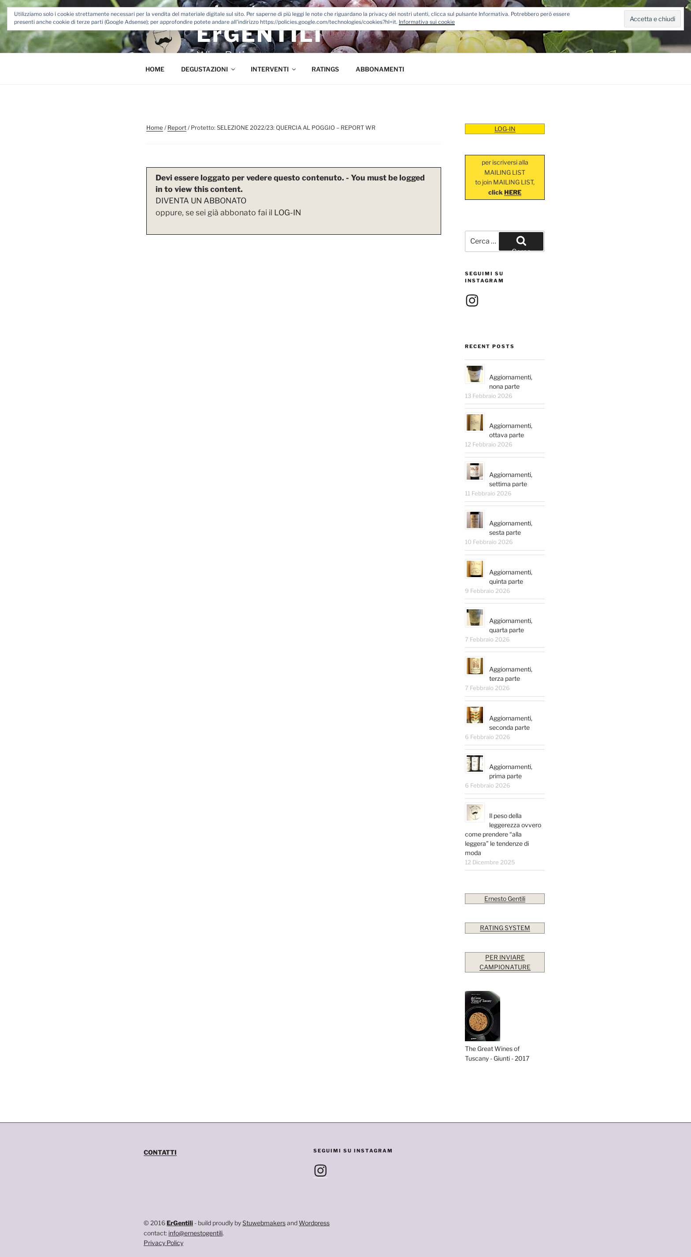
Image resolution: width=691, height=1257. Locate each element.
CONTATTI (160, 1152)
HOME (154, 69)
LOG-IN (287, 212)
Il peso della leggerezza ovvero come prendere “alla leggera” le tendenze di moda (503, 834)
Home (154, 127)
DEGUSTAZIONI (208, 69)
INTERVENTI (274, 69)
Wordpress (314, 1223)
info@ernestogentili (195, 1233)
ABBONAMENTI (380, 69)
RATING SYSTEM (505, 927)
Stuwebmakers (264, 1223)
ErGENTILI (260, 34)
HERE (512, 192)
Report (176, 127)
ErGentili (180, 1223)
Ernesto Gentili (504, 898)
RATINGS (325, 69)
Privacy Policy (163, 1242)
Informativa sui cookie (427, 22)
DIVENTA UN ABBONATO (201, 200)
